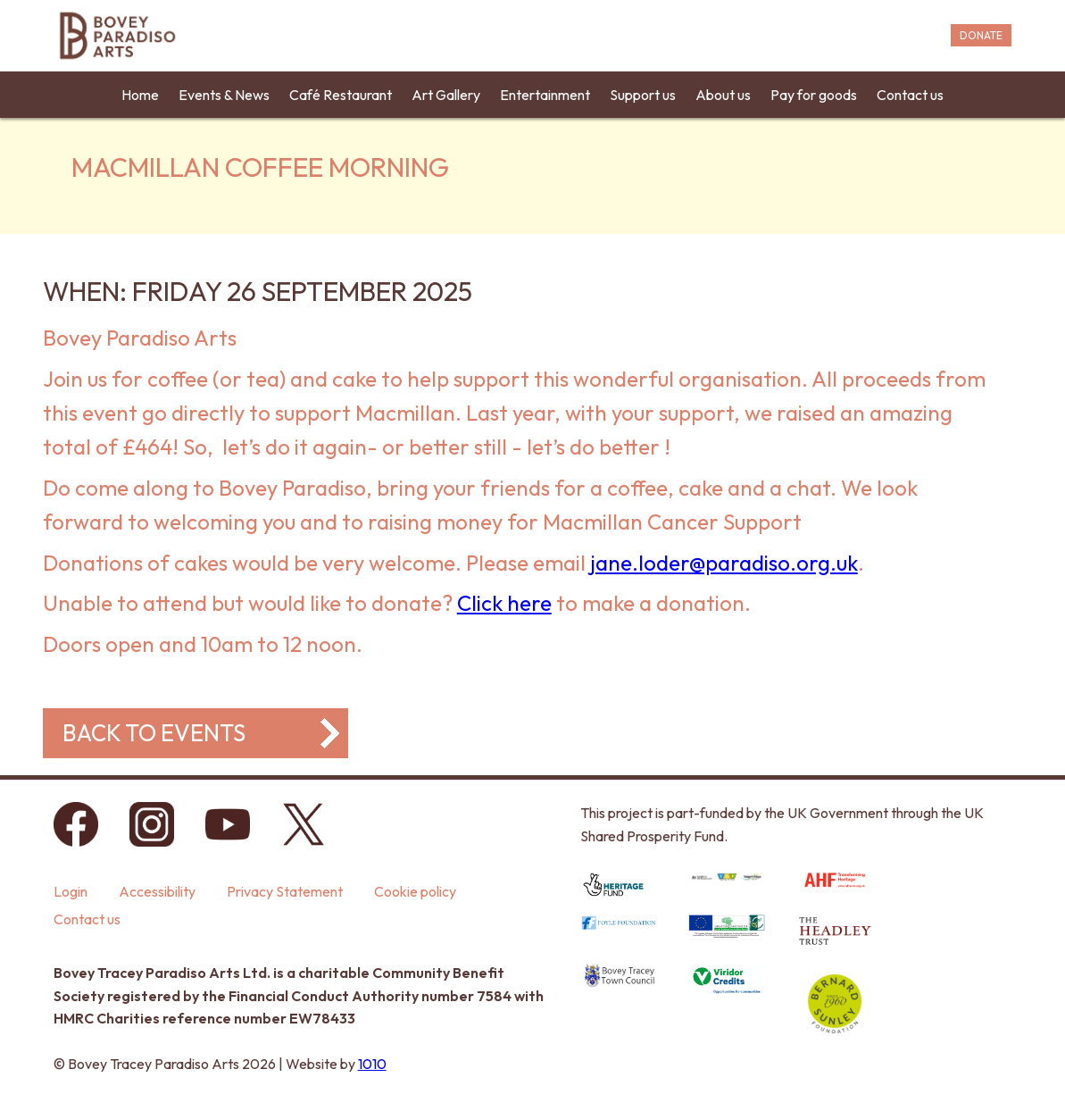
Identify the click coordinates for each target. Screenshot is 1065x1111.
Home (140, 95)
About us (723, 95)
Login (70, 891)
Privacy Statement (285, 891)
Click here (504, 602)
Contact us (910, 95)
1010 (372, 1064)
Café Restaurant (340, 95)
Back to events (153, 733)
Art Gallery (446, 95)
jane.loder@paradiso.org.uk (724, 562)
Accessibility (157, 891)
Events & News (224, 95)
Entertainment (545, 95)
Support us (643, 95)
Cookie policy (415, 891)
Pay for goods (813, 95)
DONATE (981, 35)
